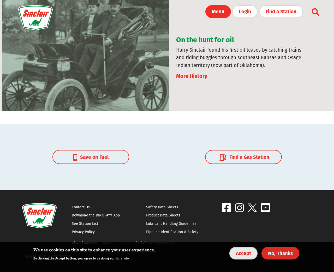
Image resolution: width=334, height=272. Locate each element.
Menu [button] (218, 11)
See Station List (85, 223)
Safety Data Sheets (162, 207)
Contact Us (81, 207)
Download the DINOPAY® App (96, 215)
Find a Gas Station (243, 157)
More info (122, 258)
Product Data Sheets (163, 215)
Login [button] (245, 11)
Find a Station (281, 11)
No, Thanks (280, 253)
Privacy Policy (83, 231)
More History (191, 76)
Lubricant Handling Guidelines (171, 223)
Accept (243, 253)
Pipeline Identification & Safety (172, 231)
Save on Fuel (91, 157)
